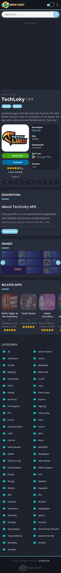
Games (17, 106)
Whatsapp (53, 182)
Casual (13, 94)
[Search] (30, 14)
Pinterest (30, 182)
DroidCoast (44, 560)
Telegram (42, 182)
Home (5, 94)
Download (12, 155)
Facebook (7, 182)
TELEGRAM (12, 162)
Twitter (19, 182)
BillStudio (36, 130)
